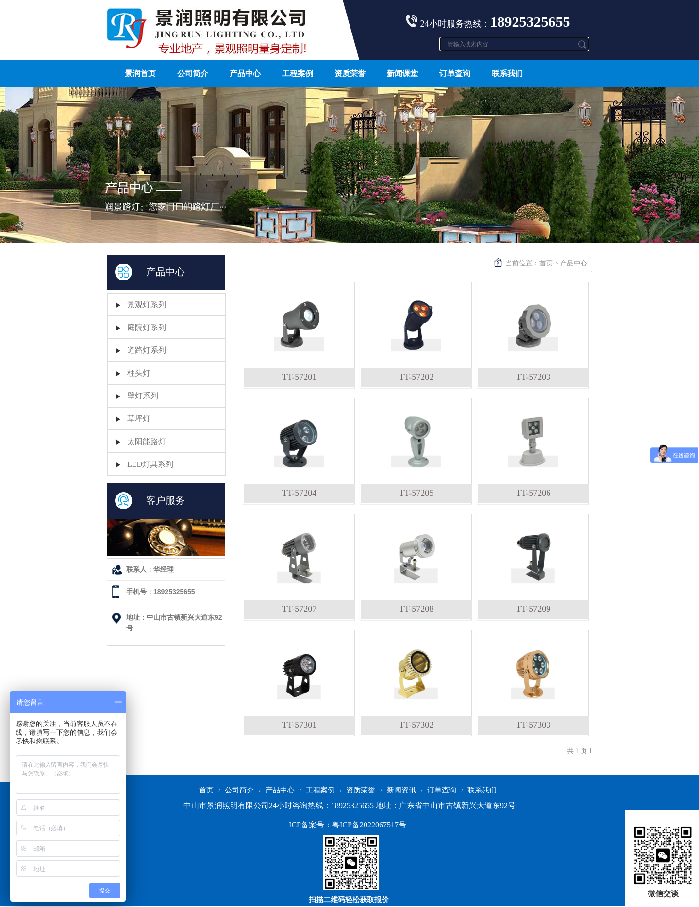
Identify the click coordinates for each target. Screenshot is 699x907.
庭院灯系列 (146, 327)
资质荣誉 (350, 73)
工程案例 (297, 73)
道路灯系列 (146, 350)
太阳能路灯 (146, 441)
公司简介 (192, 73)
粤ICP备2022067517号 (369, 825)
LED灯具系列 (150, 464)
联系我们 (507, 73)
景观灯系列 (146, 304)
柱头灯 (138, 373)
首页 (546, 263)
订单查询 (454, 73)
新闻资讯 (401, 790)
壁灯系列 (142, 396)
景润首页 (140, 73)
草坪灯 (138, 418)
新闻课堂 (402, 73)
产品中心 (245, 73)
